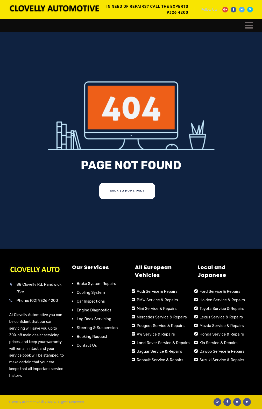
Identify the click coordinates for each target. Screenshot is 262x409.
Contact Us (87, 345)
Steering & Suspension (97, 327)
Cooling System (91, 292)
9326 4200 (177, 12)
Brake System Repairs (96, 283)
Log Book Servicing (94, 319)
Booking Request (92, 336)
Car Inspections (91, 301)
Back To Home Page (127, 191)
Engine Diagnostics (94, 310)
